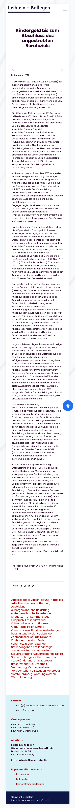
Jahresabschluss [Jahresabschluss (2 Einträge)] (22, 637)
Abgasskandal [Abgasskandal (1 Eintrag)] (20, 599)
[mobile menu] (65, 9)
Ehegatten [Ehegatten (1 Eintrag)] (18, 616)
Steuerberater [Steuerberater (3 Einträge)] (20, 650)
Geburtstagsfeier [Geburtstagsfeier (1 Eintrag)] (22, 626)
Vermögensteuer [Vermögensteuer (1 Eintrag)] (39, 667)
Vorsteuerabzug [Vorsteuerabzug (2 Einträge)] (21, 674)
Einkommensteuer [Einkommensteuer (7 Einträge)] (39, 616)
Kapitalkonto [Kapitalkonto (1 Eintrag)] (42, 637)
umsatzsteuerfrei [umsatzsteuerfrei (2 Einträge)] (22, 664)
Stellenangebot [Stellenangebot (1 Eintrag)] (21, 647)
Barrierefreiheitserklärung (30, 784)
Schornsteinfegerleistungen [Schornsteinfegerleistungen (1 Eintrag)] (29, 643)
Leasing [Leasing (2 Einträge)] (31, 640)
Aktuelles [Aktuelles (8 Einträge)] (57, 599)
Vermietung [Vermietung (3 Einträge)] (19, 667)
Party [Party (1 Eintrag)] (41, 640)
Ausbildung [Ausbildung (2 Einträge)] (18, 606)
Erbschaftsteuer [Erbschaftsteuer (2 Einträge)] (35, 620)
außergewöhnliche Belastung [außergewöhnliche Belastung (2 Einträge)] (30, 610)
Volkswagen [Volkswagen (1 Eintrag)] (38, 670)
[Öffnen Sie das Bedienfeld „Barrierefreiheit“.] (68, 405)
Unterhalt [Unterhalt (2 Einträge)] (41, 664)
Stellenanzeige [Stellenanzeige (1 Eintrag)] (42, 647)
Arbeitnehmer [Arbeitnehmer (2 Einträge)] (20, 603)
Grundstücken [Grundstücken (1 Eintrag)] (20, 630)
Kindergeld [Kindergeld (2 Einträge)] (18, 640)
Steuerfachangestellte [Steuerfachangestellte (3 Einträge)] (48, 653)
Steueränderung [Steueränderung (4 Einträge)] (21, 660)
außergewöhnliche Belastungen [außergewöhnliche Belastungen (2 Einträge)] (32, 613)
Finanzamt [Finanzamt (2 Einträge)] (45, 623)
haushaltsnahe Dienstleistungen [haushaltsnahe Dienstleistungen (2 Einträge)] (32, 633)
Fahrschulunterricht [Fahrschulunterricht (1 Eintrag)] (24, 623)
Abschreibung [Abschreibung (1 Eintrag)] (40, 599)
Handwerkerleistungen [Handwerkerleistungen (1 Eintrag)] (46, 630)
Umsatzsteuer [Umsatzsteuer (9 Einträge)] (43, 660)
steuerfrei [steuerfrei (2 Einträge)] (49, 657)
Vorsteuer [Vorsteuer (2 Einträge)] (53, 670)
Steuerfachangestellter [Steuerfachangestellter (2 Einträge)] (26, 657)
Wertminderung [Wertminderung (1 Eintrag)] (21, 677)
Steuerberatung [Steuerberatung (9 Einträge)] (21, 653)
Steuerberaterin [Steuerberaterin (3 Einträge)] (41, 650)
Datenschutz (23, 779)
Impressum (22, 774)
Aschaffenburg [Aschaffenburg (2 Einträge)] (41, 603)
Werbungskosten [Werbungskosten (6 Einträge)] (45, 674)
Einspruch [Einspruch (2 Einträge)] (17, 620)
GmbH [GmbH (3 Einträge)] (39, 626)
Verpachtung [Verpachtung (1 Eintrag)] (20, 670)
